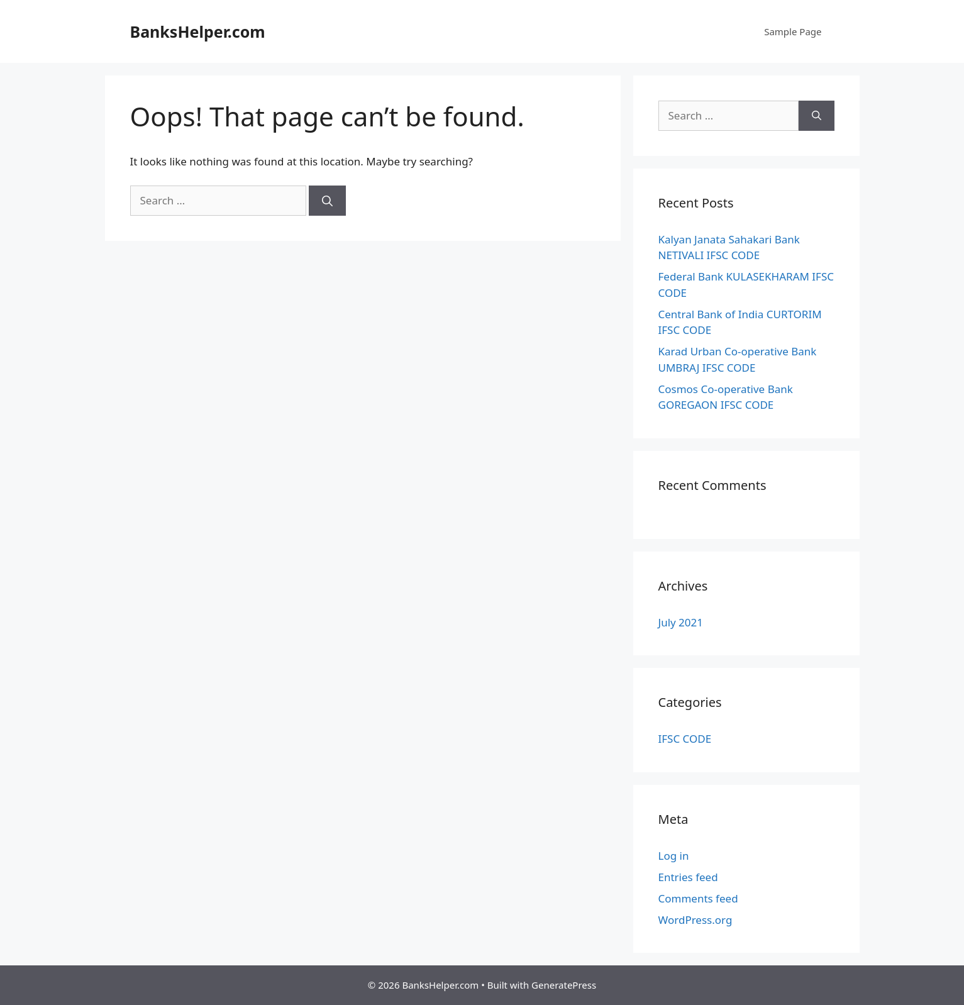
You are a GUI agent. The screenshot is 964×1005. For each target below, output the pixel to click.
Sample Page (792, 31)
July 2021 (681, 622)
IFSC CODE (685, 738)
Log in (673, 855)
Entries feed (688, 877)
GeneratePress (563, 985)
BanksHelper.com (197, 31)
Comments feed (698, 898)
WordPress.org (695, 920)
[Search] (327, 201)
